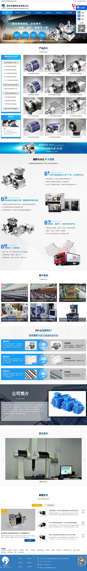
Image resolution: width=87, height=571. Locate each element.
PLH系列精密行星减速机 (10, 76)
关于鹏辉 (69, 12)
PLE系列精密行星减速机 (10, 66)
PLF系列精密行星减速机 (10, 69)
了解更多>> (30, 540)
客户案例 (38, 12)
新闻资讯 (48, 12)
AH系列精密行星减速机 (10, 100)
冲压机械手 (21, 550)
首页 (7, 12)
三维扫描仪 (32, 550)
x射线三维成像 (76, 550)
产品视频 (28, 12)
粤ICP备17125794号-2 (7, 567)
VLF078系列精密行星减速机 (11, 80)
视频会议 (15, 550)
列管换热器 (10, 552)
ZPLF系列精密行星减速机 (10, 73)
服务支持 (59, 12)
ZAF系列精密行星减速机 (10, 104)
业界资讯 (37, 505)
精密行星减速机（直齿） (11, 62)
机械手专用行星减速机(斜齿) (11, 84)
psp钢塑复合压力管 (67, 550)
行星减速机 (3, 550)
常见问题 (75, 1)
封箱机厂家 (59, 550)
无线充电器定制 (40, 550)
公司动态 (50, 505)
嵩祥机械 (47, 550)
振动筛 (27, 550)
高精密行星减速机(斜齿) (11, 93)
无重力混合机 (21, 552)
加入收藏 (79, 1)
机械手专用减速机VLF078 (10, 88)
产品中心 (17, 12)
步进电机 (10, 550)
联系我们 (84, 1)
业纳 (15, 552)
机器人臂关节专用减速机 (11, 108)
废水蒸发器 (3, 552)
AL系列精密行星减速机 (10, 97)
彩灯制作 (53, 550)
